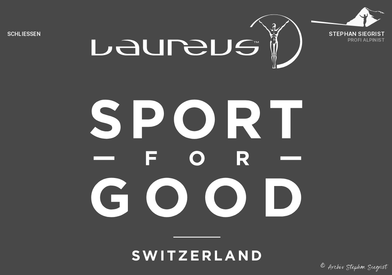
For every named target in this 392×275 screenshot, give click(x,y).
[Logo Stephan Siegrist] (348, 19)
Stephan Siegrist (357, 34)
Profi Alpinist (366, 40)
